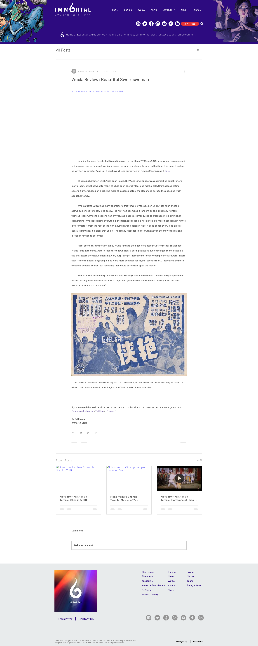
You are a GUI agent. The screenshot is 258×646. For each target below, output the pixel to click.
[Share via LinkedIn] (88, 432)
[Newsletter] (190, 24)
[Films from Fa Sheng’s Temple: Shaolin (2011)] (78, 478)
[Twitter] (157, 617)
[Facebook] (151, 23)
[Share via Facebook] (72, 432)
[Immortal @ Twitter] (144, 23)
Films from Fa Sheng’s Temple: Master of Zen (124, 498)
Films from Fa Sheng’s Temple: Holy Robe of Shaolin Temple (179, 498)
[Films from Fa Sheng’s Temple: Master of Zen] (129, 478)
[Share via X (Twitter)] (80, 432)
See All (199, 460)
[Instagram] (157, 23)
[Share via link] (95, 432)
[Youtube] (164, 23)
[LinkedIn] (177, 23)
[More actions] (185, 71)
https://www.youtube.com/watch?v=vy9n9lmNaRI (97, 91)
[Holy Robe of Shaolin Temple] (179, 478)
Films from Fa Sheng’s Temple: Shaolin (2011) (73, 498)
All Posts (63, 49)
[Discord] (138, 23)
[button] (198, 50)
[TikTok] (171, 23)
